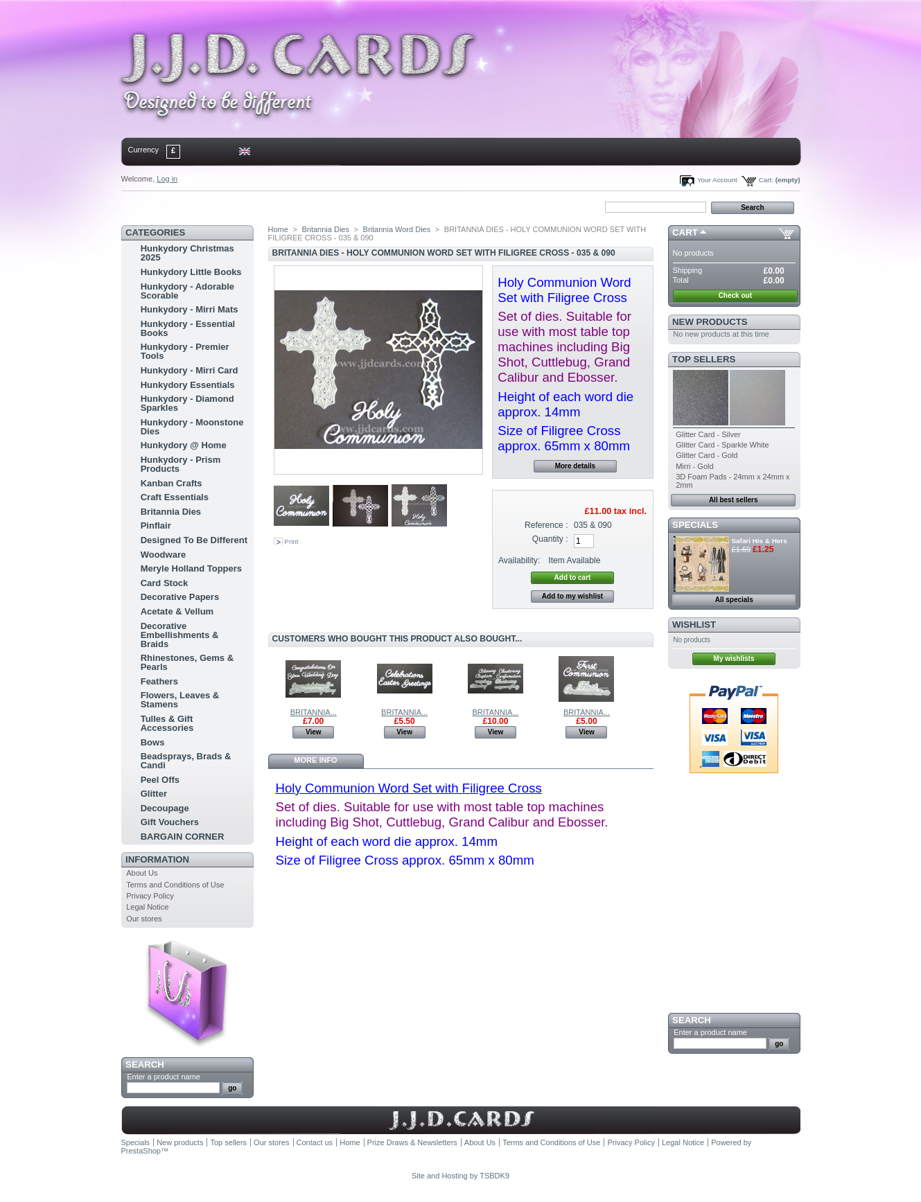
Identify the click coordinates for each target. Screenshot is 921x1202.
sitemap (235, 206)
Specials (695, 525)
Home (144, 206)
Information (157, 859)
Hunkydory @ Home (184, 445)
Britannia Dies (171, 511)
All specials (734, 599)
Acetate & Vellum (177, 611)
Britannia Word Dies (397, 229)
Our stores (143, 918)
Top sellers (703, 359)
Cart (685, 232)
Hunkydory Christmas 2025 (187, 253)
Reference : (546, 525)
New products (709, 322)
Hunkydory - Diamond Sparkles (187, 403)
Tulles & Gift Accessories (167, 723)
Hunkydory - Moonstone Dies (192, 426)
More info (315, 760)
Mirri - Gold (694, 466)
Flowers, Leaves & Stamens (180, 699)
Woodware (163, 554)
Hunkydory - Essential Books (188, 328)
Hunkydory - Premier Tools (185, 351)
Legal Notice (147, 907)
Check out (735, 295)
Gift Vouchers (170, 822)
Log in (167, 179)
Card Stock (164, 583)
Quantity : (550, 539)
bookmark (281, 206)
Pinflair (156, 525)
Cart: (766, 180)
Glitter (154, 793)
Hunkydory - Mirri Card (189, 370)
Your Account (717, 180)
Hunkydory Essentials (188, 385)
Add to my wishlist (572, 596)
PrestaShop (141, 1151)
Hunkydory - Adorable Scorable (187, 291)
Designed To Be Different (194, 540)
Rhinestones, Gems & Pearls (187, 662)
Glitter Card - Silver (708, 434)
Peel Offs (160, 780)
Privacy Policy (149, 896)
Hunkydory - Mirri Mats (189, 309)
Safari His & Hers (759, 541)
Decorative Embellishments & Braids (180, 635)
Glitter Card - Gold (706, 455)
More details (575, 466)
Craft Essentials (175, 497)
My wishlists (734, 658)
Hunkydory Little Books (191, 272)
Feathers (159, 681)
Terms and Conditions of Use (175, 885)
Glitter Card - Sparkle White (722, 445)
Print (291, 541)
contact (190, 206)
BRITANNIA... (313, 712)
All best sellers (733, 500)
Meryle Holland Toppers (191, 568)
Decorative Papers (180, 597)
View (314, 732)
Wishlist (694, 624)
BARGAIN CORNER (183, 836)
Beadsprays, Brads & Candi (186, 760)
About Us (141, 873)
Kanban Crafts (171, 483)
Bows (153, 742)
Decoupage (165, 808)
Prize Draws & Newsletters (412, 1142)
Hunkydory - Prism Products (181, 464)
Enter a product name (163, 1076)
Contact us (315, 1142)
